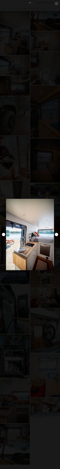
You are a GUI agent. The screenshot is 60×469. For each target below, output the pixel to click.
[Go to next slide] (56, 234)
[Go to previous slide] (3, 234)
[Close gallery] (56, 3)
